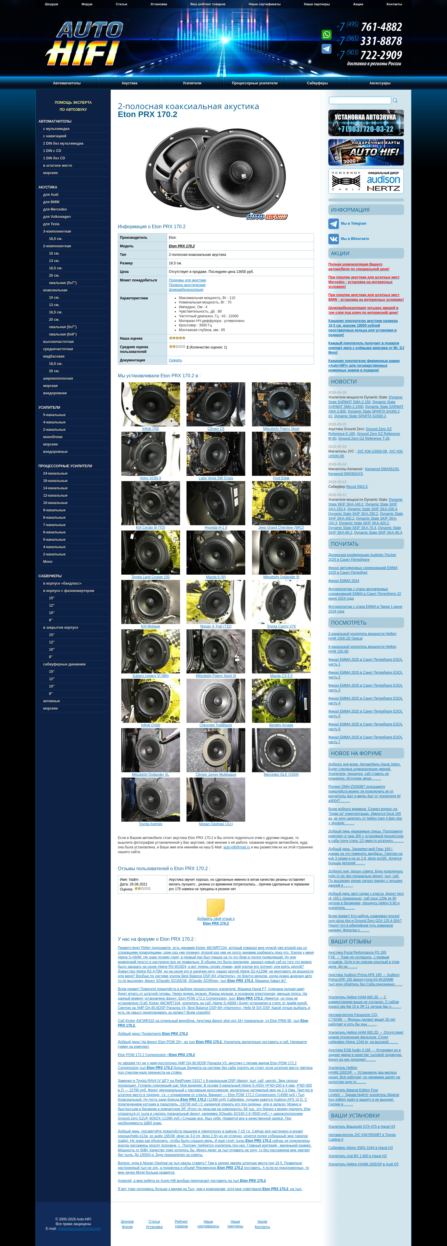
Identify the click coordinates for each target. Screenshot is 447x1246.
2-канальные (54, 430)
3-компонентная (57, 231)
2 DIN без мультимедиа (63, 143)
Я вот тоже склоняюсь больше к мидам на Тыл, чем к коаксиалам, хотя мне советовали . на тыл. (210, 1189)
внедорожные (55, 452)
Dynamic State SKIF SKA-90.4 (378, 533)
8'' (48, 620)
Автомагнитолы (66, 83)
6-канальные (54, 532)
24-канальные (55, 473)
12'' (49, 605)
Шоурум (51, 4)
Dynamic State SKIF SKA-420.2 (364, 523)
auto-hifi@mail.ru (237, 847)
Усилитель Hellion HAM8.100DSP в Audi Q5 (363, 1164)
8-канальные (54, 518)
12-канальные (55, 495)
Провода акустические (187, 285)
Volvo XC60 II (150, 478)
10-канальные (55, 503)
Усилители (192, 83)
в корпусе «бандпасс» (62, 583)
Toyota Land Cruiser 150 (150, 577)
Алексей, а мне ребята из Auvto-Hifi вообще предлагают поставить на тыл (192, 1181)
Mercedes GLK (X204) (281, 775)
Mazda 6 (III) (216, 577)
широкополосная (58, 378)
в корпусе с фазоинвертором (68, 591)
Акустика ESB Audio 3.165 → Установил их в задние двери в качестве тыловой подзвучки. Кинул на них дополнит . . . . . (365, 1055)
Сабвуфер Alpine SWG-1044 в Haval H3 (360, 1148)
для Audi (50, 195)
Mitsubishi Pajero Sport (281, 429)
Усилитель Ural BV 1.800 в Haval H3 (357, 1156)
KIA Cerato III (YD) (150, 528)
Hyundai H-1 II (216, 528)
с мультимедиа (56, 129)
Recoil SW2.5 (357, 487)
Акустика (129, 83)
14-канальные (55, 488)
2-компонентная (57, 246)
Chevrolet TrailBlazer (215, 725)
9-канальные (54, 510)
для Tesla (51, 224)
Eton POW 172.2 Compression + (156, 1055)
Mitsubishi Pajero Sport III (216, 676)
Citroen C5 (215, 429)
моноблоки (53, 437)
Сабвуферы (317, 83)
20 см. (51, 275)
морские (50, 173)
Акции (358, 4)
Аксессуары (380, 83)
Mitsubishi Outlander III (281, 577)
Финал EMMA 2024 (343, 581)
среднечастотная (58, 349)
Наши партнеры (317, 4)
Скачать (175, 360)
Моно (48, 562)
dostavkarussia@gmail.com (79, 1229)
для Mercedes (55, 209)
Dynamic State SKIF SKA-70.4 (352, 528)
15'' (49, 598)
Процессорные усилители (255, 83)
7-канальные (54, 525)
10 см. (51, 253)
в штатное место (57, 166)
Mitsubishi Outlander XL (150, 775)
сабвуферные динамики (64, 664)
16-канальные (55, 481)
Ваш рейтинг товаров (207, 4)
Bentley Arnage (281, 725)
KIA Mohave (150, 626)
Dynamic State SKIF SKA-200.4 (372, 509)
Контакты (394, 4)
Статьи (121, 4)
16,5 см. (53, 239)
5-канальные (54, 415)
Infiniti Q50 (150, 429)
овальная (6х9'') (60, 334)
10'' (49, 613)
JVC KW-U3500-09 (372, 451)
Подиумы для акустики (187, 280)
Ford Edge (281, 478)
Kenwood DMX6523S (382, 469)
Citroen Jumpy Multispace (216, 775)
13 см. (51, 261)
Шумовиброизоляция (186, 290)
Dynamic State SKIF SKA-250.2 (353, 514)
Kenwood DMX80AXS (345, 474)
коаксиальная (55, 290)
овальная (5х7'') (60, 283)
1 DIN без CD (54, 158)
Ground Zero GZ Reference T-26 (363, 438)
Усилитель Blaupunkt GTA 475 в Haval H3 (361, 1127)
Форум (86, 4)
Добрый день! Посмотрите (153, 1034)
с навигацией (54, 136)
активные (51, 701)
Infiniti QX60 (150, 725)
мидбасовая (54, 356)
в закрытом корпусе (60, 627)
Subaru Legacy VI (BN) (150, 676)
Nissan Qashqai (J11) (216, 824)
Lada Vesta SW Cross (216, 478)
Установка (159, 4)
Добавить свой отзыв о (216, 921)
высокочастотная (58, 342)
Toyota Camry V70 (281, 626)
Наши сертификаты (265, 4)
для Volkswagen (57, 217)
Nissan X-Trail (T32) (216, 626)
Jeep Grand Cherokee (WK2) (281, 528)
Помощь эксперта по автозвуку (73, 106)
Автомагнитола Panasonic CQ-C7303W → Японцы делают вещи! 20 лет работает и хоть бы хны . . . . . (362, 1019)
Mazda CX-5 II (281, 676)
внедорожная (55, 393)
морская (50, 386)
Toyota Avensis (150, 824)
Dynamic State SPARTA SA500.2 (360, 416)
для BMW (51, 202)
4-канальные (54, 422)
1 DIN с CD (52, 151)
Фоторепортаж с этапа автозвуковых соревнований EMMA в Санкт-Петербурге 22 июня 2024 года (364, 594)
